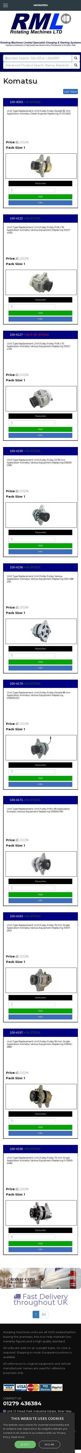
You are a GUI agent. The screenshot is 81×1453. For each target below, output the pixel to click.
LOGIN (23, 142)
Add (40, 196)
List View (70, 92)
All (44, 1314)
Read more (18, 1436)
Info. (40, 202)
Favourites (40, 183)
